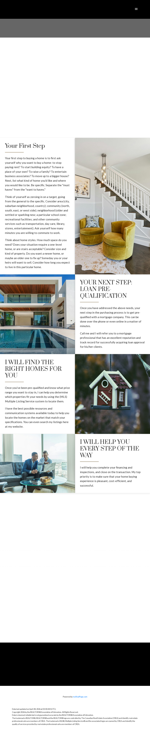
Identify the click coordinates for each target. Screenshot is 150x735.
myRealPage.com (80, 697)
